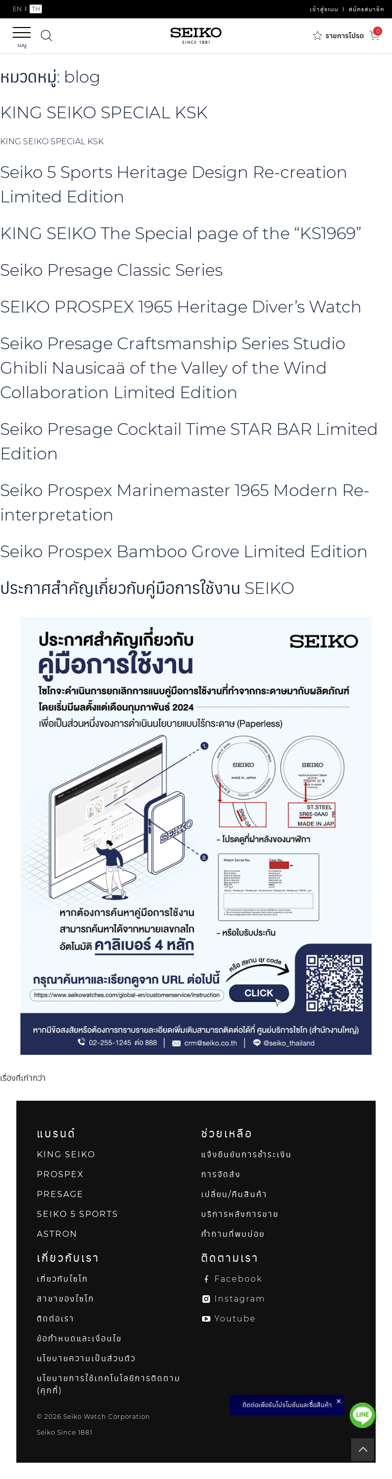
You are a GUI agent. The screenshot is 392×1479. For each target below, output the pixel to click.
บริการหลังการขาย (240, 1214)
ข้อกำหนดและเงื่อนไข (79, 1338)
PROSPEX (60, 1174)
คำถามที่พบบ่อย (233, 1234)
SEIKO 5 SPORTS (77, 1214)
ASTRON (57, 1234)
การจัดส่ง (221, 1174)
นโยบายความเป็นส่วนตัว (86, 1358)
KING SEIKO (66, 1154)
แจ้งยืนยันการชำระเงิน (246, 1154)
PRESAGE (60, 1194)
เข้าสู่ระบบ (324, 9)
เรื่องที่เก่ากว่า (23, 1078)
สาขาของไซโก (65, 1299)
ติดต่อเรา (56, 1319)
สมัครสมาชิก (366, 9)
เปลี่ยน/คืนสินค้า (234, 1194)
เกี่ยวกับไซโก (62, 1279)
